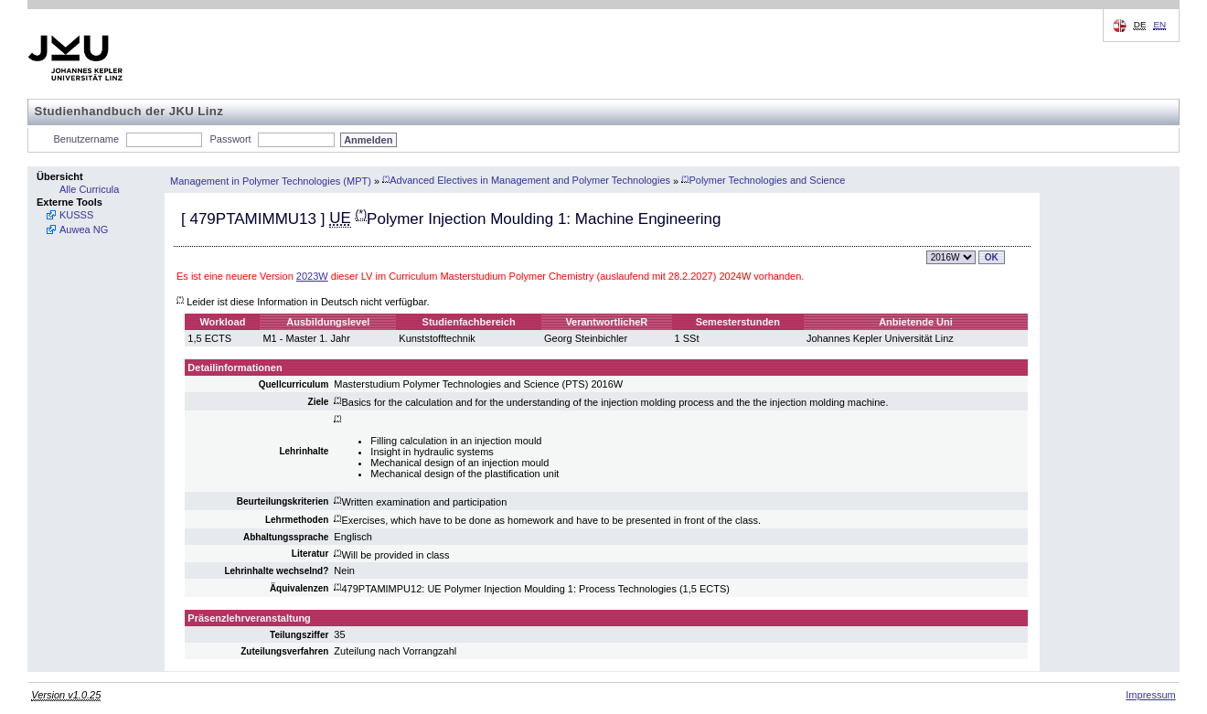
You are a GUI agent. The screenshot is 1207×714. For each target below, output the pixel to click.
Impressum (1150, 694)
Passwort (230, 138)
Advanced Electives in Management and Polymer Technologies (526, 180)
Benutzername (87, 138)
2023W (312, 276)
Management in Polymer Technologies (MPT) (270, 180)
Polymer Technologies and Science (763, 180)
